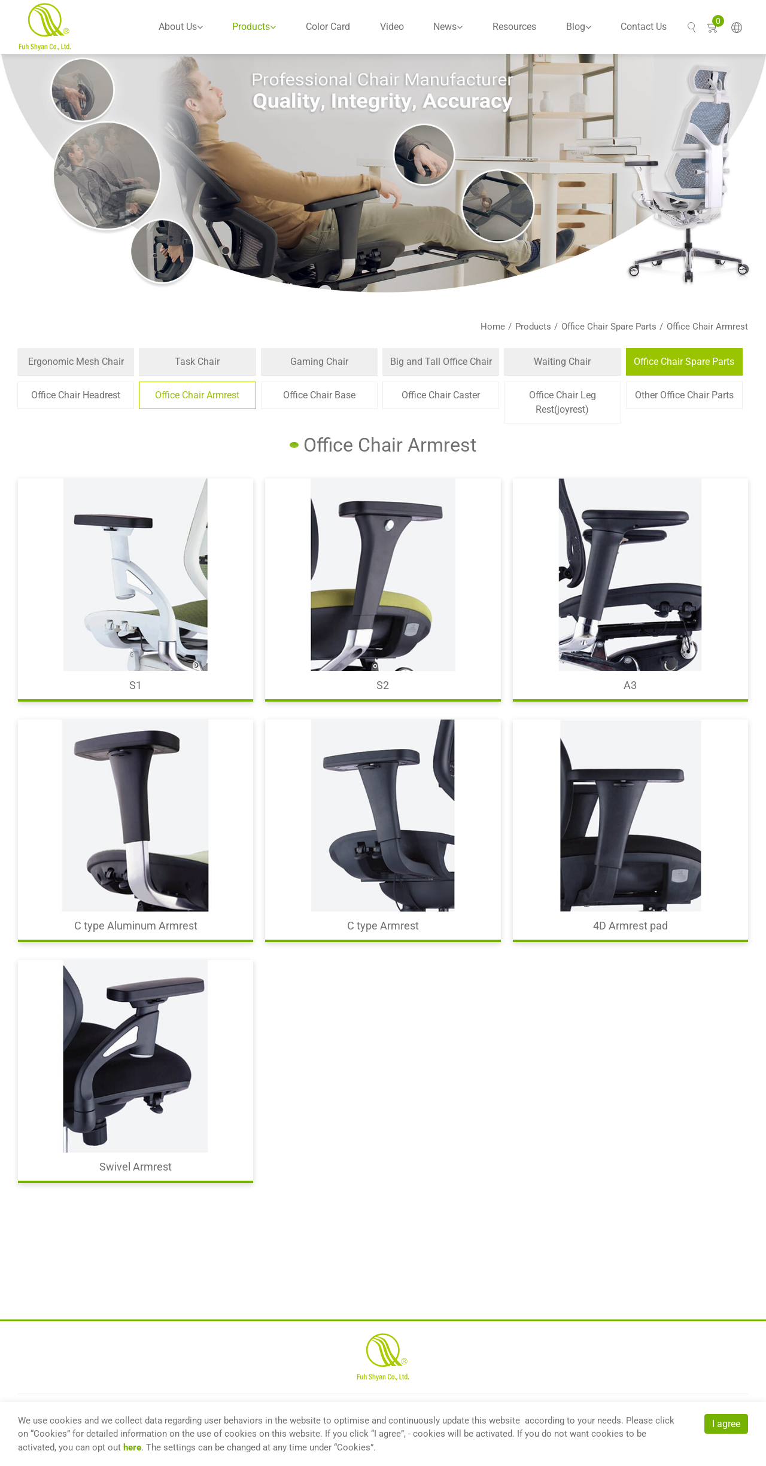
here (132, 1447)
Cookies (50, 1433)
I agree (726, 1424)
